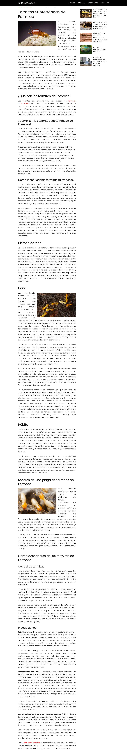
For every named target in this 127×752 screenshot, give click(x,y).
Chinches (81, 3)
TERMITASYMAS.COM (27, 3)
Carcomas (105, 3)
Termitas (72, 3)
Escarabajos (93, 3)
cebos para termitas (30, 743)
